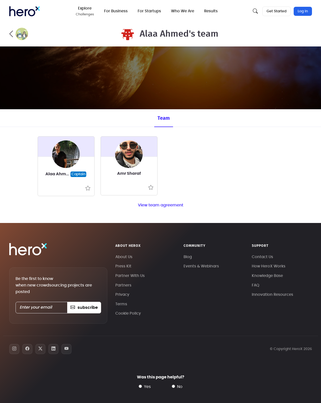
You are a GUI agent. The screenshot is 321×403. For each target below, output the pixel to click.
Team (163, 118)
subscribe (84, 307)
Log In (303, 11)
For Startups (149, 11)
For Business (116, 11)
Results (211, 11)
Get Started (276, 11)
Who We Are (182, 11)
